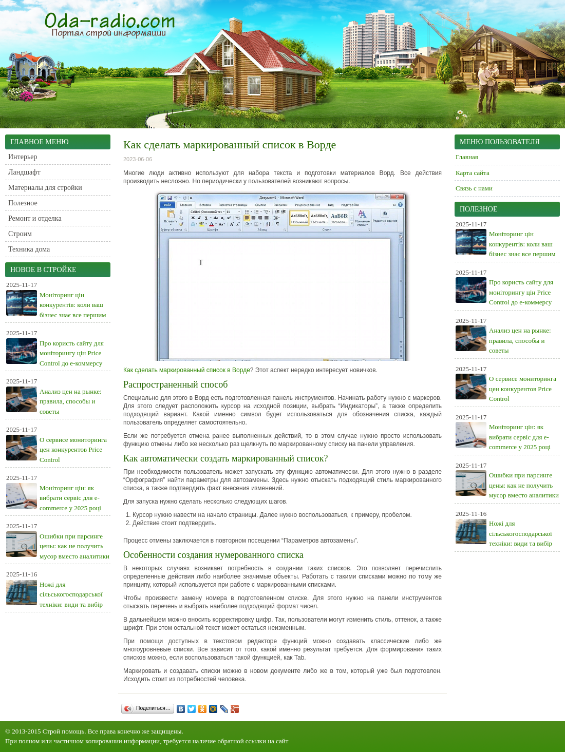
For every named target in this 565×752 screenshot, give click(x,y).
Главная (467, 157)
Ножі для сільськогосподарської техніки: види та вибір (71, 594)
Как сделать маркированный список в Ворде (186, 370)
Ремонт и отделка (35, 218)
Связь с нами (474, 188)
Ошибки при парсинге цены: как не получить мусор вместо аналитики (74, 546)
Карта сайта (472, 173)
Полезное (22, 203)
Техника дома (29, 249)
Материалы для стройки (45, 187)
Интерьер (22, 157)
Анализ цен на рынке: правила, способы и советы (71, 401)
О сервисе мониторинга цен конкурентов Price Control (73, 450)
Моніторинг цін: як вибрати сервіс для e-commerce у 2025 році (70, 498)
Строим (20, 234)
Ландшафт (24, 172)
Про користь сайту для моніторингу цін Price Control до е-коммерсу (72, 353)
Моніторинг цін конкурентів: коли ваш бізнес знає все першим (73, 305)
